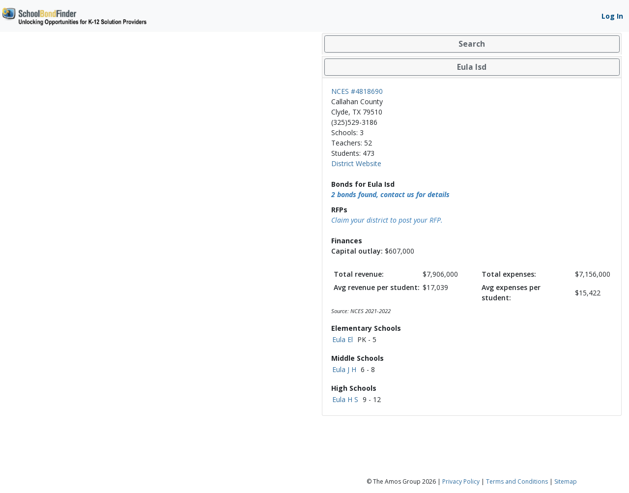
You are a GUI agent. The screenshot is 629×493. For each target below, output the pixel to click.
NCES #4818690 (357, 91)
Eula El (342, 339)
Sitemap (565, 481)
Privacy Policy (461, 481)
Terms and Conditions (517, 481)
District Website (356, 163)
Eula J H (344, 369)
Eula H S (345, 399)
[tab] (471, 44)
